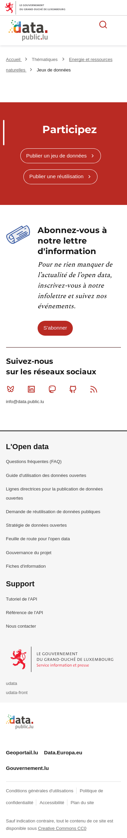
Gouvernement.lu (27, 768)
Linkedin (33, 389)
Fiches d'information (26, 566)
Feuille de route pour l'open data (38, 538)
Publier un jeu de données (56, 156)
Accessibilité (52, 802)
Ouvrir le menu (118, 24)
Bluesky (12, 389)
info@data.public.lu (25, 401)
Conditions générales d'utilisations (40, 790)
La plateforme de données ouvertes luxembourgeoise (82, 31)
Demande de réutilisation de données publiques (53, 511)
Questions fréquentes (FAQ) (34, 461)
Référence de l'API (24, 612)
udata (11, 683)
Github (74, 389)
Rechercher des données (103, 24)
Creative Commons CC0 (62, 828)
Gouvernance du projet (28, 552)
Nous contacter (21, 626)
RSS (95, 389)
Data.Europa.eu (63, 752)
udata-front (17, 692)
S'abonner (55, 328)
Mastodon (54, 389)
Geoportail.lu (22, 752)
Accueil (14, 59)
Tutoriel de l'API (21, 599)
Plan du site (82, 802)
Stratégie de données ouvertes (36, 525)
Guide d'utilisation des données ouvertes (46, 475)
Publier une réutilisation (56, 176)
